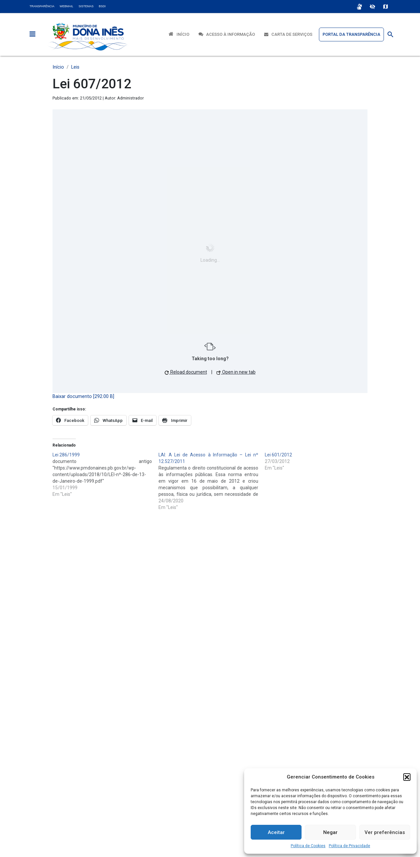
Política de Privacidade (349, 846)
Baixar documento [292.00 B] (83, 396)
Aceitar (276, 832)
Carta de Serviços (288, 34)
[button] (407, 777)
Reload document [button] (186, 372)
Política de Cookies (308, 846)
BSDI (102, 6)
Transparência (42, 6)
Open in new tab (236, 372)
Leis (75, 67)
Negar (330, 832)
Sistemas (86, 6)
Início (179, 34)
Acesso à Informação (227, 34)
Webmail (67, 6)
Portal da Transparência (351, 34)
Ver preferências (385, 832)
